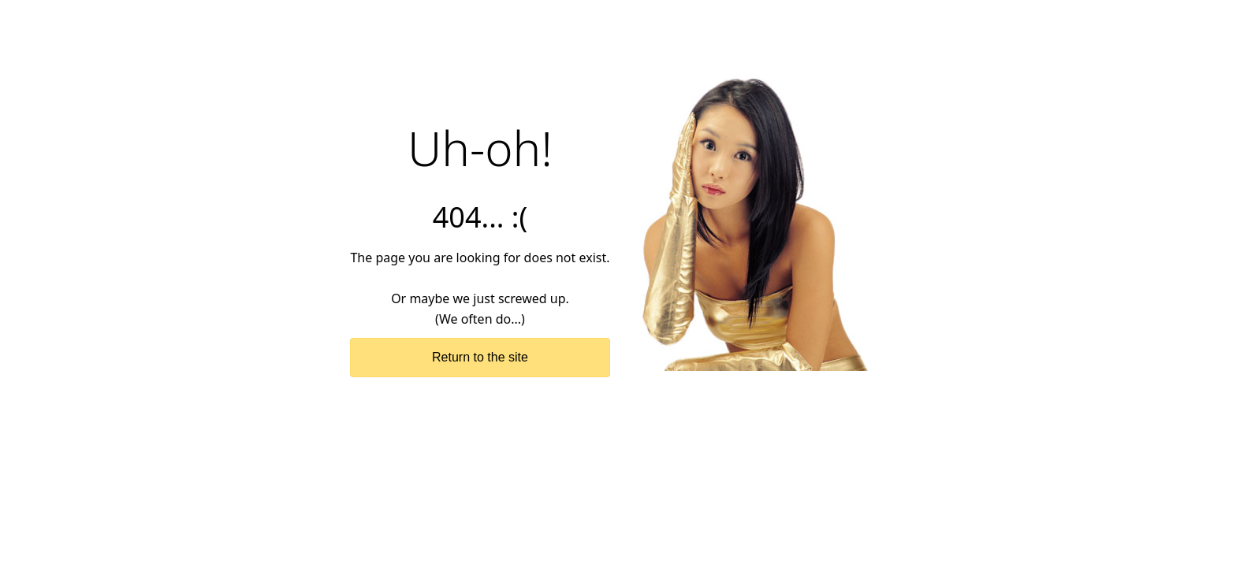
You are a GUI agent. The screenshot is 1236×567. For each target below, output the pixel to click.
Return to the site (480, 357)
